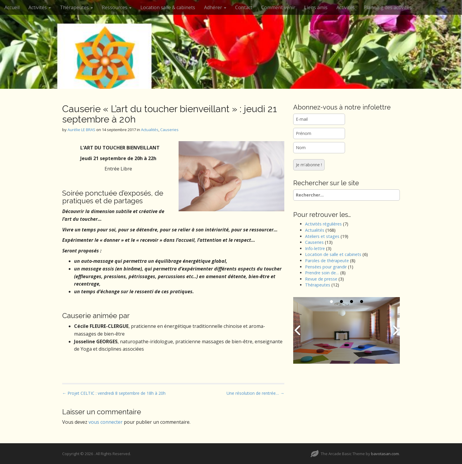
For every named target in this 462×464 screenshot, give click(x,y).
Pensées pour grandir (326, 267)
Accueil (12, 7)
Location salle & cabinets (167, 7)
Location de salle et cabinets (333, 254)
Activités (39, 7)
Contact (243, 7)
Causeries (169, 129)
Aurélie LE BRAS (81, 129)
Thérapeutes (76, 7)
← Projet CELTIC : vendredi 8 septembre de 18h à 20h (114, 393)
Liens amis (316, 7)
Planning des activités (388, 7)
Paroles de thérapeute (327, 260)
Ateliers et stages (322, 236)
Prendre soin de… (322, 273)
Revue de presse (321, 279)
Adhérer (215, 7)
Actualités (149, 129)
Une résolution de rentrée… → (255, 393)
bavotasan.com (385, 453)
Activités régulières (323, 224)
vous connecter (106, 422)
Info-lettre (315, 248)
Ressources (116, 7)
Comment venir (278, 7)
